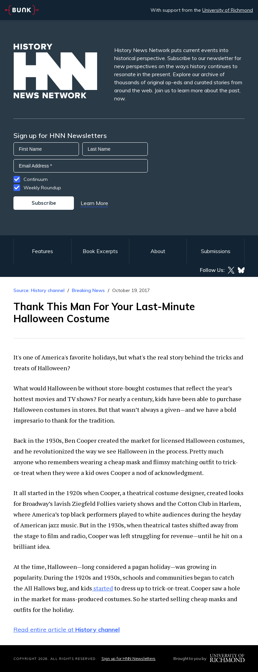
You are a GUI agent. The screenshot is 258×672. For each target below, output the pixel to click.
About (157, 251)
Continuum (36, 179)
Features (42, 251)
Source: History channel (38, 290)
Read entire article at (66, 629)
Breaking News (88, 290)
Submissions (215, 251)
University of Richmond (227, 10)
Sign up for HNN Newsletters (128, 658)
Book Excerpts (100, 251)
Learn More (94, 203)
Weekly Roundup (42, 188)
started (102, 588)
